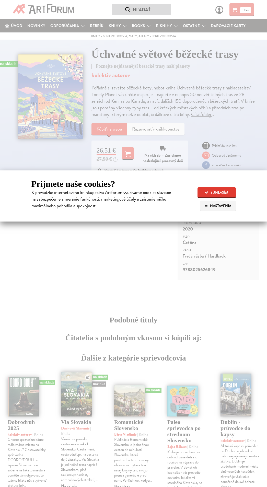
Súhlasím (216, 192)
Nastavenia (217, 205)
